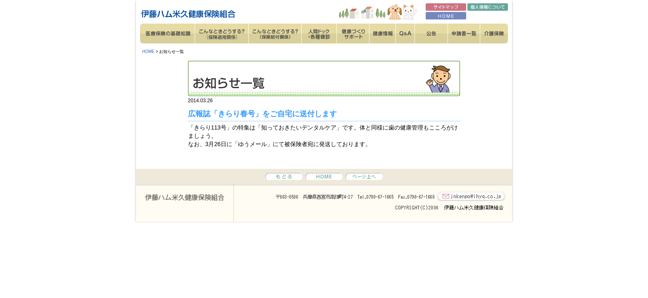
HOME (148, 51)
